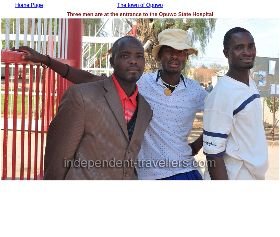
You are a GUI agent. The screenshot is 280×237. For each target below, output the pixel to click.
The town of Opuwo (140, 5)
